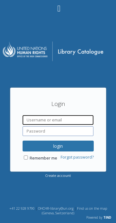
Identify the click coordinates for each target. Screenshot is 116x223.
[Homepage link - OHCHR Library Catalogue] (58, 60)
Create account (58, 175)
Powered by (98, 217)
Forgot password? (77, 157)
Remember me (43, 158)
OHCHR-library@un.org (56, 208)
